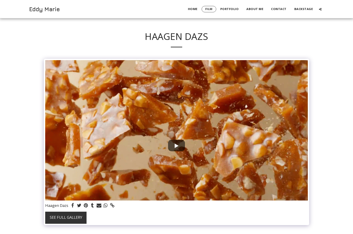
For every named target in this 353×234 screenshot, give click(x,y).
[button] (320, 9)
